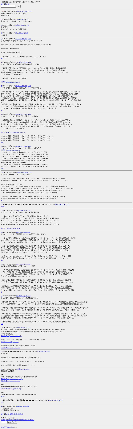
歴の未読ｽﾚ (24, 420)
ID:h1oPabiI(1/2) (20, 19)
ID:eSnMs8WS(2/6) (21, 62)
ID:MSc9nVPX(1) (60, 204)
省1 (2, 58)
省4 (2, 260)
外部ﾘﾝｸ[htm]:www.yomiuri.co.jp (11, 336)
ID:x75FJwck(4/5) (21, 296)
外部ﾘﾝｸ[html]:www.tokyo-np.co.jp (12, 379)
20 (1, 406)
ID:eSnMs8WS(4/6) (21, 114)
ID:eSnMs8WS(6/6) (22, 172)
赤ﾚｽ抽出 (9, 420)
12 (1, 210)
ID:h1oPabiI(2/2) (20, 25)
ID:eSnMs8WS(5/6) (21, 146)
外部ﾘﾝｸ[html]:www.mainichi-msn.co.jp (13, 132)
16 (1, 327)
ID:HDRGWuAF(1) (54, 400)
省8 (2, 169)
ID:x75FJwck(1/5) (21, 210)
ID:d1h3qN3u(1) (21, 406)
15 (1, 296)
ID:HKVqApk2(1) (22, 11)
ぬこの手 (4, 427)
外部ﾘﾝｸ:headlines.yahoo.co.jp (10, 82)
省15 (2, 396)
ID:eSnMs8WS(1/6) (21, 39)
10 (1, 172)
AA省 (3, 206)
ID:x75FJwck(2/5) (21, 232)
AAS (29, 11)
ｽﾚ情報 (3, 420)
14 (1, 264)
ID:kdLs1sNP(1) (21, 369)
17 (1, 351)
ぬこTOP (10, 427)
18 (1, 369)
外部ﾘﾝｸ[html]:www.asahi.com (10, 348)
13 (1, 232)
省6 (2, 142)
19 (1, 400)
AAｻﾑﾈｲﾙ (31, 420)
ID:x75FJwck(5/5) (21, 327)
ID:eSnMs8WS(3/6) (21, 86)
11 (1, 204)
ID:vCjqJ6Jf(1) (41, 351)
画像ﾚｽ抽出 (16, 420)
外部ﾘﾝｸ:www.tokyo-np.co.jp (10, 342)
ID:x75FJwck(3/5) (21, 264)
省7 (2, 292)
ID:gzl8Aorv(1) (20, 33)
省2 (2, 110)
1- (7, 4)
